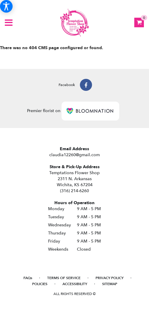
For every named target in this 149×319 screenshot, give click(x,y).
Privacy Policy (109, 278)
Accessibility (74, 284)
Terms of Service (64, 278)
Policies (39, 284)
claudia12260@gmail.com (74, 155)
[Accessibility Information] (6, 6)
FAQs (27, 278)
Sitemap (109, 284)
